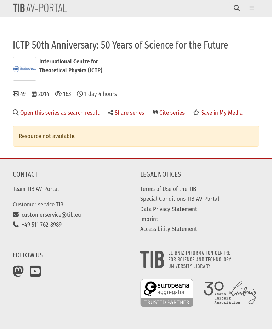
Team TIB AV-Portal (36, 188)
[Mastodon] (18, 273)
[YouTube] (35, 273)
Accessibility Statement (168, 228)
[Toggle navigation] (236, 8)
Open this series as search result (56, 112)
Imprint (149, 218)
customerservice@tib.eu (47, 214)
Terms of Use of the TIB (168, 188)
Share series (126, 112)
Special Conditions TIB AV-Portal (179, 198)
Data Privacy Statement (168, 208)
